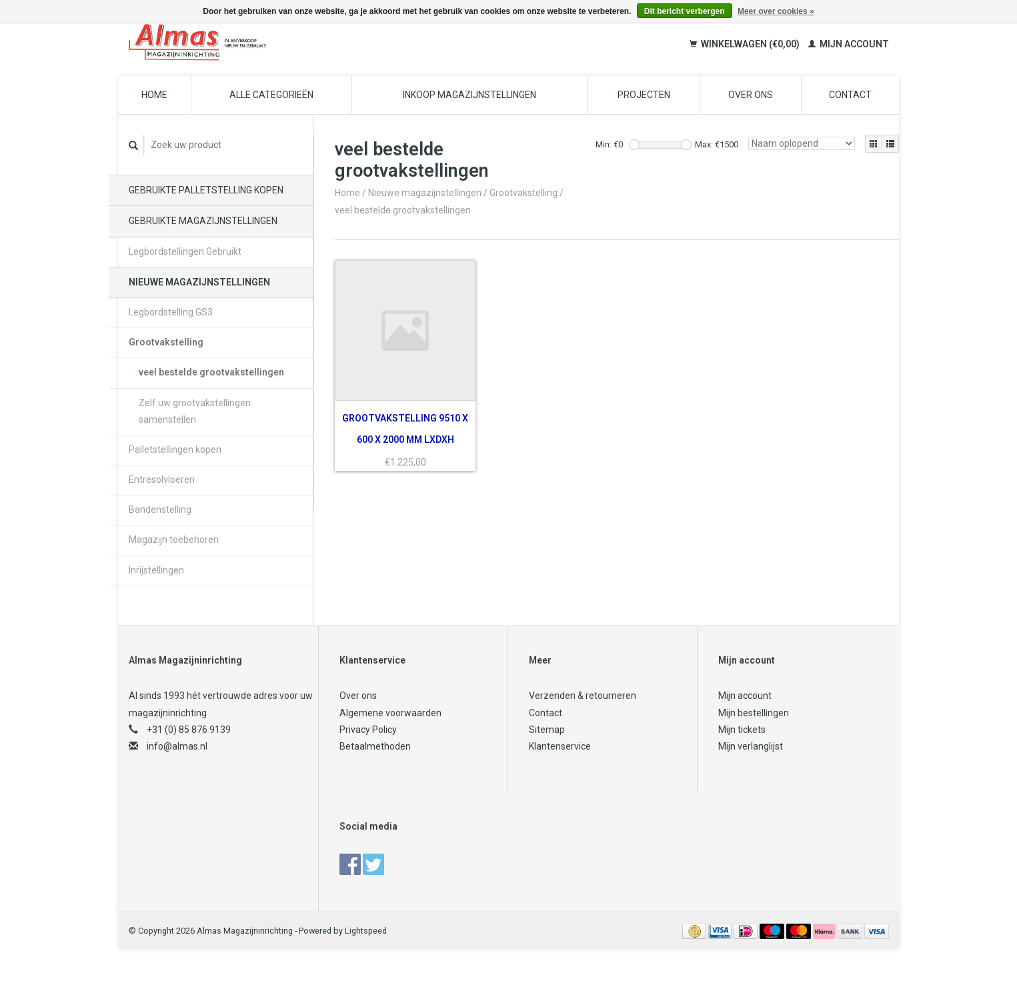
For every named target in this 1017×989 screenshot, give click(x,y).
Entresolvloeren (162, 479)
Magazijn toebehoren (174, 539)
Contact (850, 94)
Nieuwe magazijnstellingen (199, 282)
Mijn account (848, 44)
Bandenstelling (160, 509)
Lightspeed (366, 931)
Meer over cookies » (776, 11)
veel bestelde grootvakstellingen (211, 372)
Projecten (644, 94)
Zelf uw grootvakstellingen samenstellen (195, 411)
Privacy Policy (368, 729)
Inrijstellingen (156, 570)
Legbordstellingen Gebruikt (185, 251)
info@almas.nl (177, 746)
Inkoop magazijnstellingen (469, 94)
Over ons (750, 94)
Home (154, 94)
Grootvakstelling (166, 342)
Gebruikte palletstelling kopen (206, 190)
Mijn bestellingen (753, 713)
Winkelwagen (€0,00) (746, 44)
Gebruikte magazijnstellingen (203, 220)
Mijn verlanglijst (750, 746)
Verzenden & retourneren (582, 695)
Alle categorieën (271, 94)
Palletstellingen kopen (175, 449)
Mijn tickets (742, 729)
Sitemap (547, 729)
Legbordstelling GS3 (171, 312)
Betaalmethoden (375, 746)
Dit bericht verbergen (684, 11)
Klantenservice (560, 746)
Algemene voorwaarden (390, 713)
